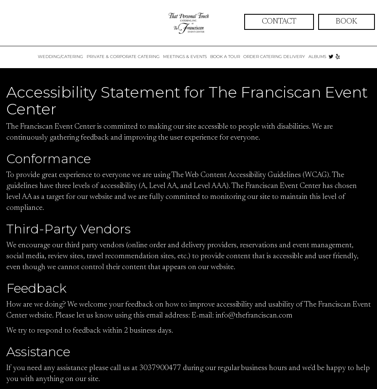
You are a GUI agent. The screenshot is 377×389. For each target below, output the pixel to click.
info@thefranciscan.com (254, 316)
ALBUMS (317, 56)
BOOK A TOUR (225, 56)
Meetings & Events (185, 56)
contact (279, 22)
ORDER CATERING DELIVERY (274, 56)
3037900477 (160, 368)
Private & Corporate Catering (123, 56)
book (346, 22)
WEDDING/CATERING (60, 56)
